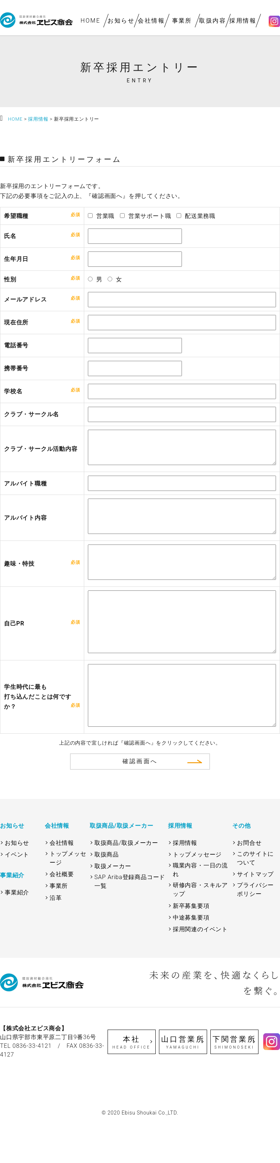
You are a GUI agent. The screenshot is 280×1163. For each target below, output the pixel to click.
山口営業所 (183, 1080)
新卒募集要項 (191, 944)
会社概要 (62, 912)
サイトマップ (255, 912)
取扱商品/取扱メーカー (126, 881)
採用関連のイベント (200, 967)
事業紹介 (17, 930)
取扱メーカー (112, 904)
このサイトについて (255, 896)
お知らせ (121, 20)
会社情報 (151, 20)
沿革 (56, 936)
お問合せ (249, 881)
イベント (17, 892)
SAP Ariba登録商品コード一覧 (129, 920)
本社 (132, 1080)
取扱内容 (212, 20)
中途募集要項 (191, 955)
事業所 (182, 20)
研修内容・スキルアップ (200, 928)
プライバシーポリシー (255, 928)
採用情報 (243, 20)
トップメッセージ (68, 896)
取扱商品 (106, 892)
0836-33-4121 (32, 1084)
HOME (91, 20)
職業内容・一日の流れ (200, 908)
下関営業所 (234, 1080)
